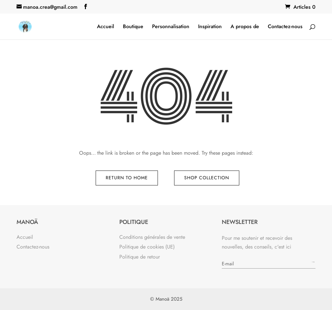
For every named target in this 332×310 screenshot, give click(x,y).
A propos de (245, 27)
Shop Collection (206, 177)
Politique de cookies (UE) (147, 246)
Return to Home (127, 177)
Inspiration (210, 27)
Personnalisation (170, 27)
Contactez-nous (285, 27)
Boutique (133, 27)
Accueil (105, 27)
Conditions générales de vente (152, 237)
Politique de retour (139, 256)
